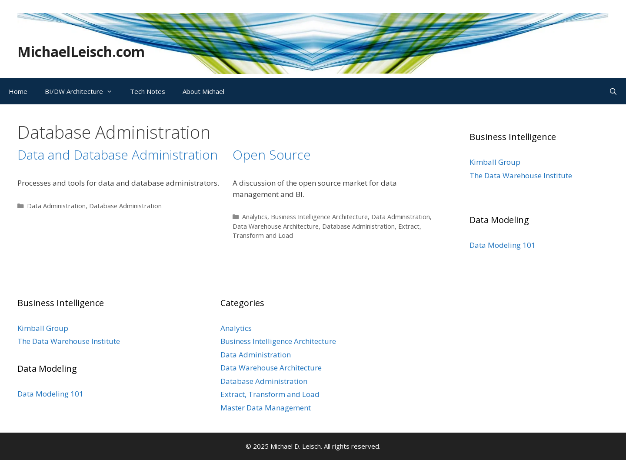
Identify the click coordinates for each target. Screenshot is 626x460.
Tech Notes (147, 91)
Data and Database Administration (117, 154)
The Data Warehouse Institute (521, 175)
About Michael (203, 91)
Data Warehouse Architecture (276, 226)
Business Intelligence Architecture (319, 217)
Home (18, 91)
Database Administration (125, 206)
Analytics (254, 217)
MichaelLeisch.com (81, 51)
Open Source (272, 154)
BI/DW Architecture (83, 91)
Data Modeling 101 (503, 245)
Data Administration (56, 206)
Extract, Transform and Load (270, 394)
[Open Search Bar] (613, 91)
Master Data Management (265, 408)
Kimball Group (495, 162)
